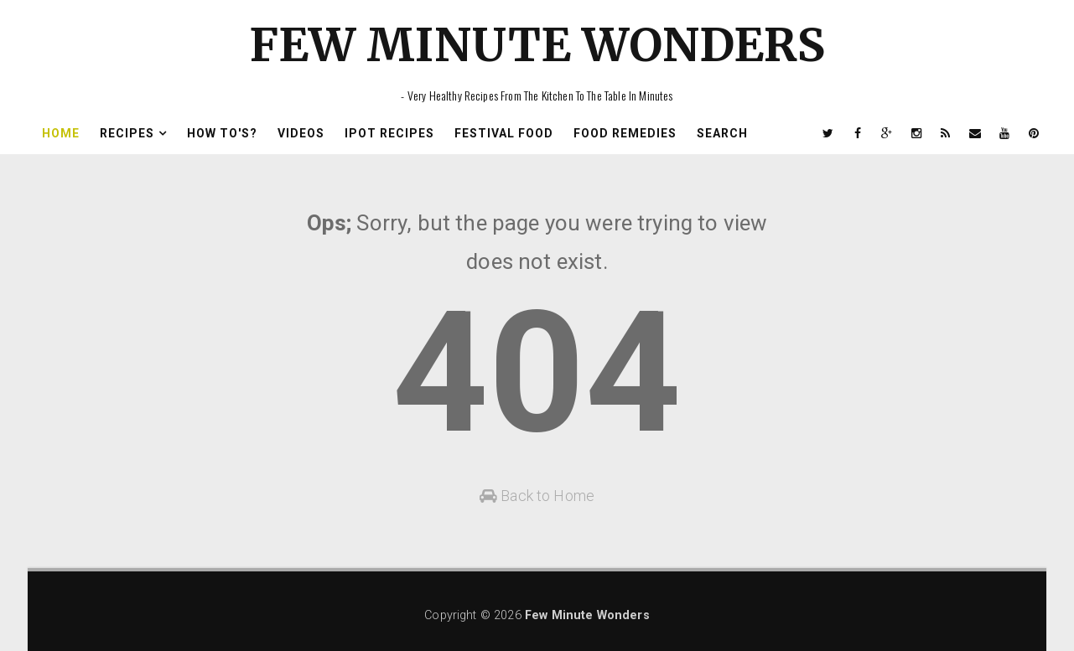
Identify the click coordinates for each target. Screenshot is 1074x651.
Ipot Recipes (389, 133)
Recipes (127, 133)
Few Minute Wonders (537, 45)
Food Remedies (625, 133)
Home (61, 133)
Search (722, 133)
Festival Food (503, 133)
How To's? (222, 133)
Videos (301, 133)
